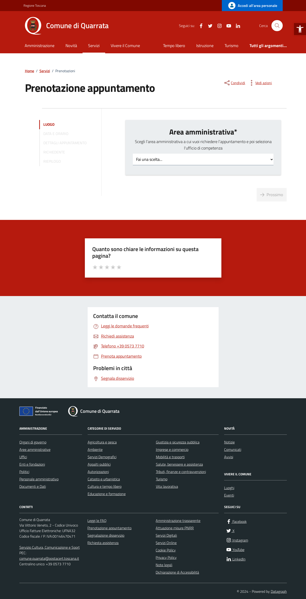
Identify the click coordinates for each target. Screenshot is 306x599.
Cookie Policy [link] (166, 550)
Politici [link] (24, 471)
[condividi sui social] (234, 83)
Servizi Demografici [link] (102, 457)
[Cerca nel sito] (276, 25)
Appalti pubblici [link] (99, 464)
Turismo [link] (231, 45)
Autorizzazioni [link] (98, 471)
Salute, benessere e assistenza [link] (179, 464)
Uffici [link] (23, 457)
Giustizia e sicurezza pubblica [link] (177, 442)
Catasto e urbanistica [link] (104, 479)
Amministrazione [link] (39, 45)
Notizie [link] (229, 442)
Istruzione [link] (205, 45)
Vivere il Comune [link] (125, 45)
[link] (300, 29)
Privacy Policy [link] (166, 557)
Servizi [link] (94, 45)
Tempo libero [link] (174, 45)
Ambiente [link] (95, 449)
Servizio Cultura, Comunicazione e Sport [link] (49, 547)
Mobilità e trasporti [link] (170, 457)
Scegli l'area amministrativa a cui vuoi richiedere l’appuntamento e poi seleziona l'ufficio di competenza (203, 144)
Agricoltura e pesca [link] (102, 442)
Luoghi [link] (229, 488)
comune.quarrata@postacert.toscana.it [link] (49, 558)
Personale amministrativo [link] (39, 479)
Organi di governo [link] (32, 442)
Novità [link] (71, 45)
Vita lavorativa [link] (167, 486)
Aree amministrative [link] (35, 449)
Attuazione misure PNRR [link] (175, 528)
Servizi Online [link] (166, 542)
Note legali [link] (164, 565)
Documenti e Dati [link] (32, 486)
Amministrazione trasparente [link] (178, 520)
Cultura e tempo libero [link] (105, 486)
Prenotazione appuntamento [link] (109, 528)
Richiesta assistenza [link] (103, 542)
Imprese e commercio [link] (172, 449)
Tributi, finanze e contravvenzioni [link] (181, 471)
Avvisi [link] (228, 457)
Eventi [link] (229, 495)
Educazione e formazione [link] (107, 494)
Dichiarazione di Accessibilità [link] (177, 572)
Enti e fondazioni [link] (32, 464)
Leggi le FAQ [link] (97, 520)
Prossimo (271, 195)
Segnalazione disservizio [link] (105, 535)
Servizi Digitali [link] (166, 535)
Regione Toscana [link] (35, 5)
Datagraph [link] (279, 591)
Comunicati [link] (232, 449)
